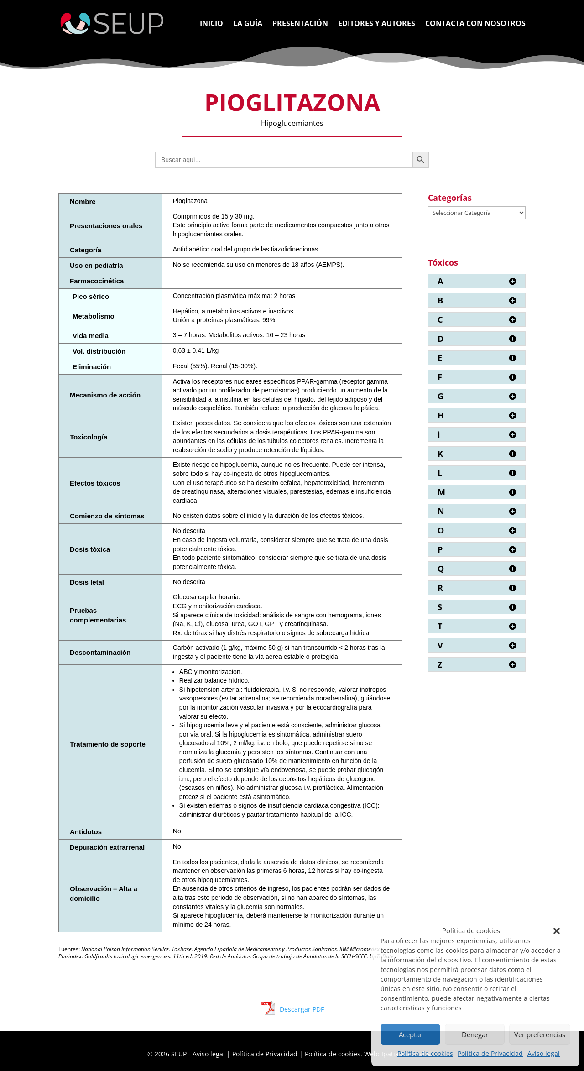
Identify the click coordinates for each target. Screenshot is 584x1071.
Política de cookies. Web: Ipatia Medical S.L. (371, 1054)
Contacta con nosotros (475, 24)
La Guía (247, 24)
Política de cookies (425, 1053)
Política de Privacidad (490, 1053)
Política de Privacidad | (268, 1054)
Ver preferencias (539, 1034)
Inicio (211, 24)
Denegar (475, 1034)
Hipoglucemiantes (292, 123)
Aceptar (410, 1034)
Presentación (300, 24)
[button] (556, 930)
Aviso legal (543, 1053)
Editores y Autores (376, 24)
